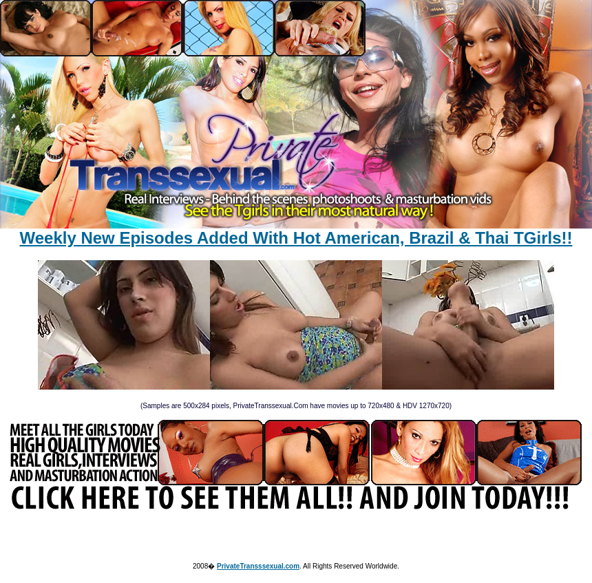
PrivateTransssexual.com (258, 566)
